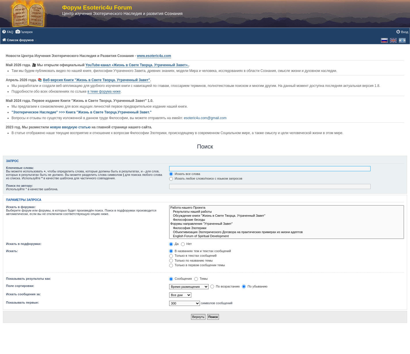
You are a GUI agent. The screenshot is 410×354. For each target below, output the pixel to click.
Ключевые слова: (20, 168)
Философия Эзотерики (286, 228)
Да (174, 243)
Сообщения (180, 278)
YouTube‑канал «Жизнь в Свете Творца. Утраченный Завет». (137, 65)
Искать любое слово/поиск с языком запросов (205, 178)
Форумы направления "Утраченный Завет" (286, 224)
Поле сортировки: (20, 286)
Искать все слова (184, 174)
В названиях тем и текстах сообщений (200, 251)
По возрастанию (225, 286)
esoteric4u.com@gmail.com (205, 118)
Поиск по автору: (19, 185)
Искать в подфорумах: (24, 243)
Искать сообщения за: (23, 294)
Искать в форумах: (21, 207)
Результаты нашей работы (286, 212)
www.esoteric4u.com (154, 56)
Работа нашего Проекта (286, 208)
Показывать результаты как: (28, 278)
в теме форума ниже (104, 92)
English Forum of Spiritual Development (286, 236)
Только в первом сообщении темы (197, 265)
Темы (201, 278)
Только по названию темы (191, 260)
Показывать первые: (22, 302)
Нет (186, 243)
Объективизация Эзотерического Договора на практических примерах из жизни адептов (286, 232)
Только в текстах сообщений (193, 255)
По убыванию (254, 286)
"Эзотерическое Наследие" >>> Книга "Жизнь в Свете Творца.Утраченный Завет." (82, 112)
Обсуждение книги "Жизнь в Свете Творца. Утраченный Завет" (286, 216)
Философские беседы (286, 220)
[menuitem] (7, 32)
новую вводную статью (70, 127)
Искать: (12, 251)
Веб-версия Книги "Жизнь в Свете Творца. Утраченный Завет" (96, 80)
